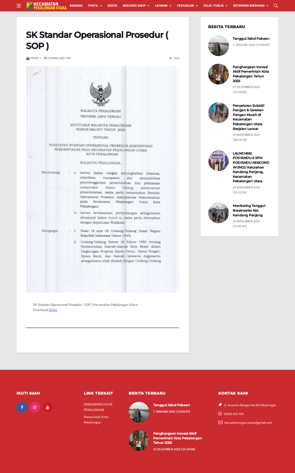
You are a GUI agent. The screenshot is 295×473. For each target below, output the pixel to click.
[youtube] (47, 407)
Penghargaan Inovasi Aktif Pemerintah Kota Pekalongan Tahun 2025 (251, 74)
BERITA (112, 6)
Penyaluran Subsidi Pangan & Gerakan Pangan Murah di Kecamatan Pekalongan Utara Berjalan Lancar (248, 117)
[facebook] (22, 407)
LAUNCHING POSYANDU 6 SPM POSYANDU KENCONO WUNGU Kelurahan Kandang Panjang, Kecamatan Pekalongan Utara (251, 167)
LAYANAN (161, 6)
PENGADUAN (185, 6)
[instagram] (34, 407)
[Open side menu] (19, 5)
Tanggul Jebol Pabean (251, 38)
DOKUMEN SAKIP (134, 6)
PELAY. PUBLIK (213, 6)
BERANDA (76, 6)
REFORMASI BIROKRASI (249, 6)
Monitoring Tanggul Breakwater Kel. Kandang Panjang (249, 210)
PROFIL (93, 6)
